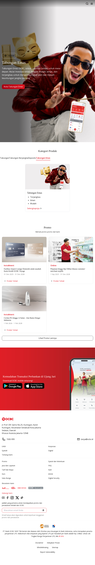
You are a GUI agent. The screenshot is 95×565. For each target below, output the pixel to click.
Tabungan (4, 158)
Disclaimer (39, 543)
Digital (50, 450)
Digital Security (53, 478)
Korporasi (52, 446)
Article (50, 474)
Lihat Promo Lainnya (47, 338)
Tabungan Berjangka (18, 158)
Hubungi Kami (7, 493)
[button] (43, 510)
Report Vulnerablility (47, 552)
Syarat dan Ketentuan (56, 461)
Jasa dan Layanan (8, 465)
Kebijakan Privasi (53, 543)
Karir (50, 470)
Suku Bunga (6, 478)
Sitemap (55, 547)
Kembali (9, 56)
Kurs (3, 474)
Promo (4, 461)
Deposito (32, 158)
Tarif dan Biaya (7, 470)
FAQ (50, 465)
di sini (61, 536)
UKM (4, 446)
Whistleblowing (42, 547)
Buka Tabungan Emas (13, 86)
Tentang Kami (7, 455)
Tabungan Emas (43, 158)
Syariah (4, 450)
